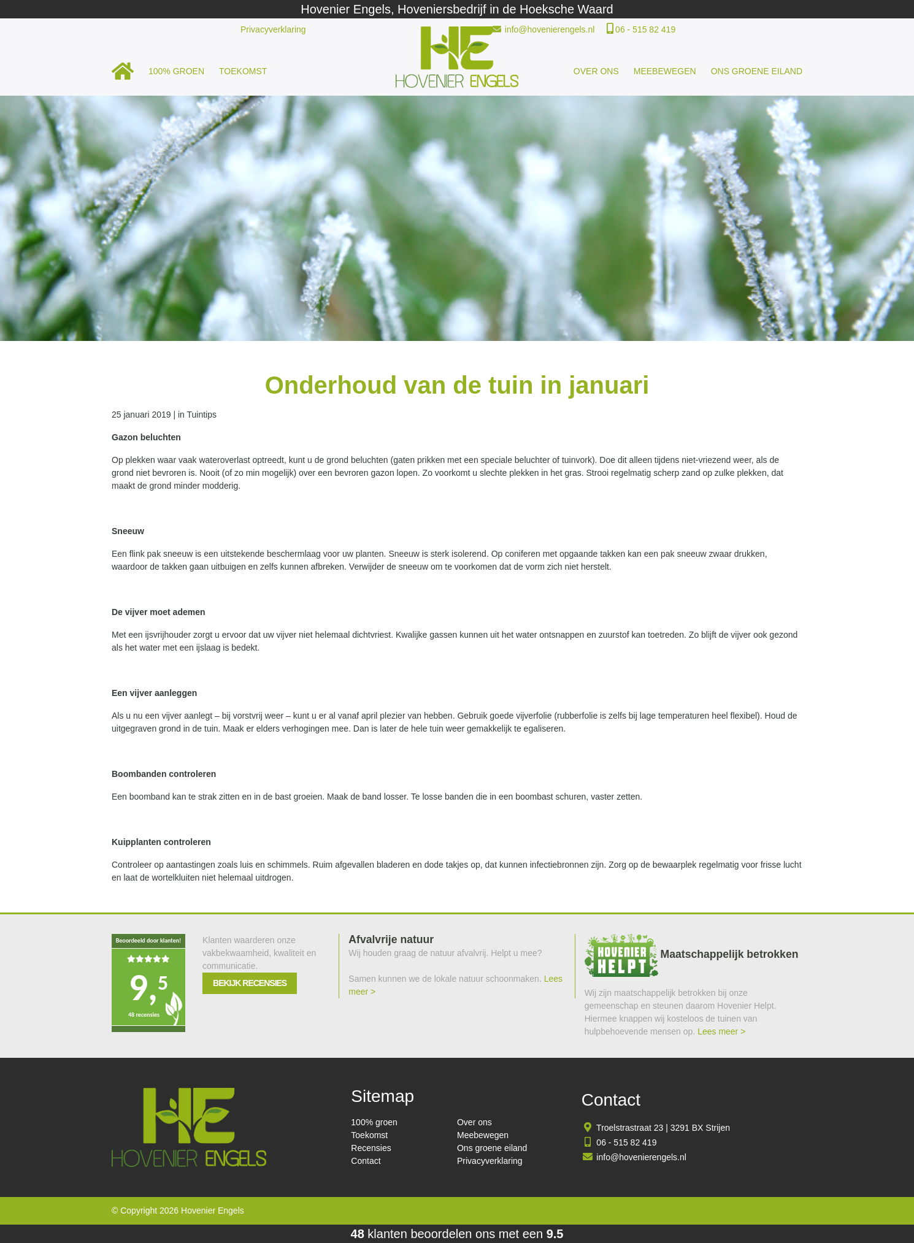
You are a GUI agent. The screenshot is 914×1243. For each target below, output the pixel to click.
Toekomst (243, 71)
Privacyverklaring (273, 29)
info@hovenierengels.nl (550, 29)
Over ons (596, 71)
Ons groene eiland (756, 71)
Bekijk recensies (249, 983)
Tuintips (202, 414)
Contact (365, 1161)
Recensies (371, 1148)
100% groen (176, 71)
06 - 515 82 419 (645, 29)
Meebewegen (665, 71)
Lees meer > (721, 1031)
